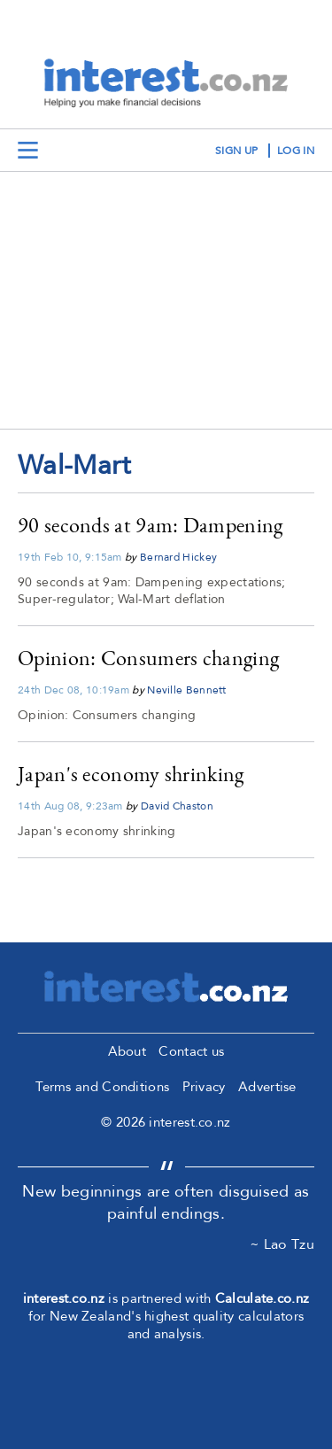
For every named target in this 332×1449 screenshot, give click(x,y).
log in (295, 150)
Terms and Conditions (102, 1087)
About (127, 1051)
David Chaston (177, 806)
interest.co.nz (63, 1298)
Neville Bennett (187, 690)
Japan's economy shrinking (131, 773)
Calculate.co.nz (262, 1298)
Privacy (204, 1087)
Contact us (191, 1051)
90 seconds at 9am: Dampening (150, 525)
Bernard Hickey (178, 557)
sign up (236, 150)
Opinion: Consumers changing (148, 657)
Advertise (267, 1087)
